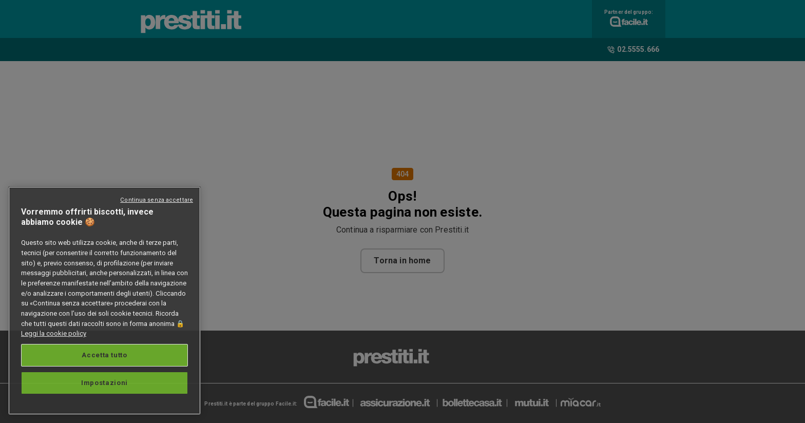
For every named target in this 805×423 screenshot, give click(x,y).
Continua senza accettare (156, 200)
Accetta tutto (104, 355)
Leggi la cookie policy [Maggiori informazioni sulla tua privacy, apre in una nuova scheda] (53, 333)
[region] (104, 300)
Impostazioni (104, 383)
